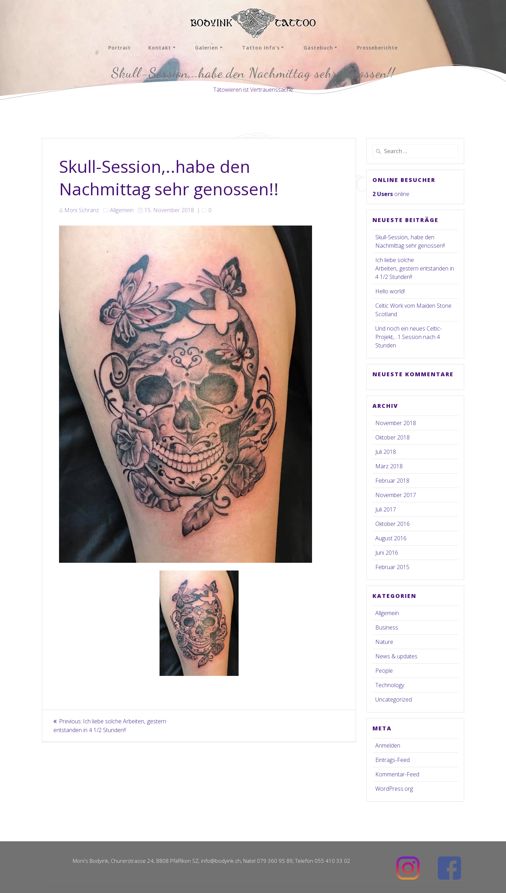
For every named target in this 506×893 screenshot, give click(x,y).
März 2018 (389, 466)
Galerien (206, 47)
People (384, 670)
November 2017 (395, 495)
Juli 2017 (385, 509)
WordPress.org (394, 789)
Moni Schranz (81, 210)
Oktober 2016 (392, 524)
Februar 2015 (392, 567)
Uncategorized (393, 699)
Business (386, 627)
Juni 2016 (386, 552)
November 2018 (395, 423)
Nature (384, 642)
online (390, 194)
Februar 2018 (392, 480)
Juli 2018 (385, 452)
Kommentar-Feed (397, 774)
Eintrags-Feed (392, 760)
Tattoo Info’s (261, 47)
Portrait (119, 47)
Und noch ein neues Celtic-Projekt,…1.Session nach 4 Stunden (408, 337)
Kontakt (159, 47)
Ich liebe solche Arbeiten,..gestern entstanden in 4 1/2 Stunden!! (414, 268)
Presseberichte (377, 47)
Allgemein (122, 210)
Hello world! (390, 291)
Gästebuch (318, 47)
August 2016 (391, 538)
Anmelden (387, 745)
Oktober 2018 (392, 437)
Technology (389, 685)
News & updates (396, 656)
